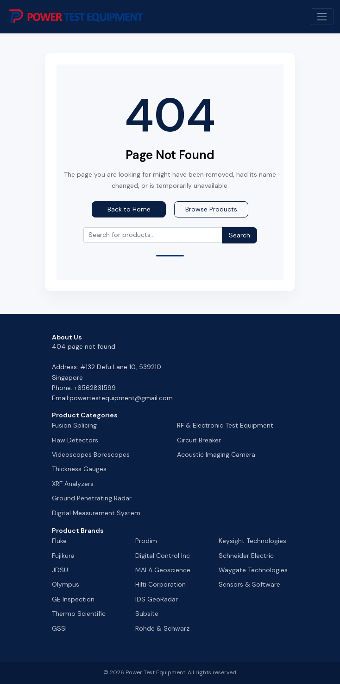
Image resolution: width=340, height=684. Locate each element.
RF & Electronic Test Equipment (225, 425)
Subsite (146, 613)
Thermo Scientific (79, 613)
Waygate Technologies (253, 570)
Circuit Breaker (199, 440)
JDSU (60, 570)
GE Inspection (73, 599)
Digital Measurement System (96, 513)
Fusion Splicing (74, 425)
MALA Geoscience (162, 570)
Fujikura (63, 555)
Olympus (65, 584)
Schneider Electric (246, 555)
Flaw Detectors (75, 440)
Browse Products (211, 209)
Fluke (59, 541)
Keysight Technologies (252, 541)
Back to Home (129, 209)
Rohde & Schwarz (162, 628)
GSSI (59, 628)
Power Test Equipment (155, 672)
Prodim (146, 541)
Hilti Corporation (160, 584)
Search (239, 235)
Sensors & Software (249, 584)
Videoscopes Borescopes (91, 454)
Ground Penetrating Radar (92, 498)
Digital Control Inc (162, 555)
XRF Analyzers (73, 483)
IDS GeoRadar (156, 599)
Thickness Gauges (79, 469)
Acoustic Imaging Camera (216, 454)
